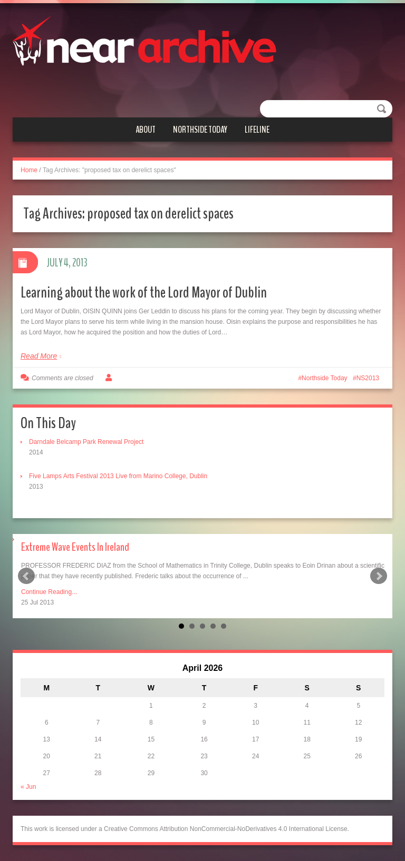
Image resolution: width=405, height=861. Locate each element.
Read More (39, 356)
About (146, 129)
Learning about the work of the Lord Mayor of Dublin (144, 292)
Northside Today (200, 129)
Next (378, 576)
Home (29, 170)
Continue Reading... (49, 592)
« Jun (28, 786)
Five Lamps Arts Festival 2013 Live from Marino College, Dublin (118, 476)
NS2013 (367, 378)
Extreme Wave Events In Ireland (75, 547)
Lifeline (257, 129)
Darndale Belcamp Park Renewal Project (86, 442)
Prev (26, 576)
